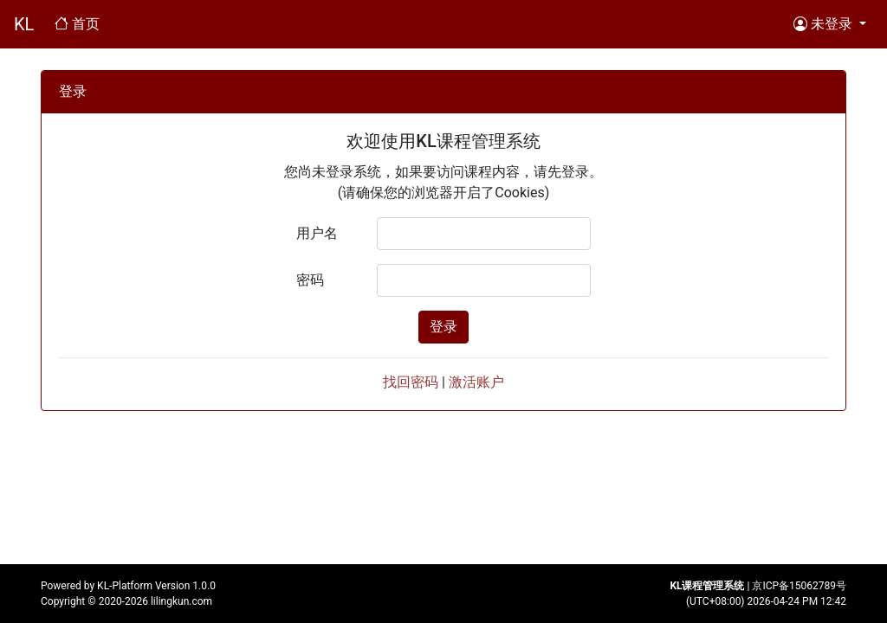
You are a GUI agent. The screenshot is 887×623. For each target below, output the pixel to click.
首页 (81, 22)
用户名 (317, 233)
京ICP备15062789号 (799, 586)
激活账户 (476, 382)
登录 (443, 326)
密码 (310, 280)
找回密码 (410, 382)
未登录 (824, 23)
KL (24, 24)
